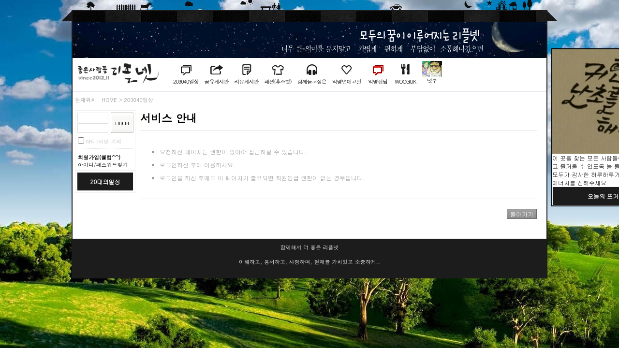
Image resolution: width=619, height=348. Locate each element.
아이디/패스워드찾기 (103, 164)
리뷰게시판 (246, 81)
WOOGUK (405, 81)
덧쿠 (432, 80)
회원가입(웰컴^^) (99, 157)
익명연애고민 (346, 81)
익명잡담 (377, 81)
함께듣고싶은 (311, 81)
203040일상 (185, 81)
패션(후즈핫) (277, 81)
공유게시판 (216, 81)
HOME (109, 99)
